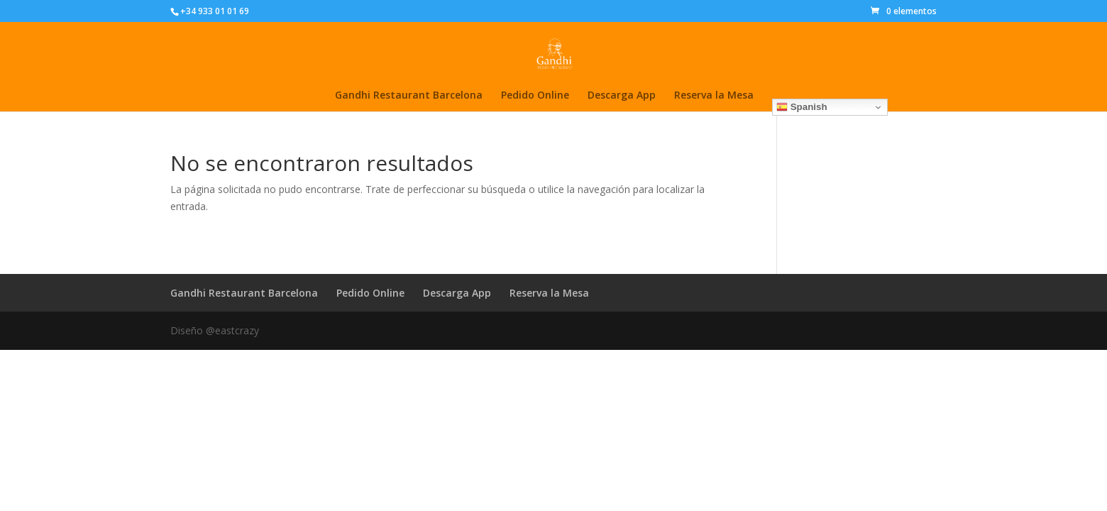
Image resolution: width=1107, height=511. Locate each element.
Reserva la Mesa (714, 95)
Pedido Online (535, 95)
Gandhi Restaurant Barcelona (409, 95)
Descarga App (622, 95)
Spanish (801, 107)
